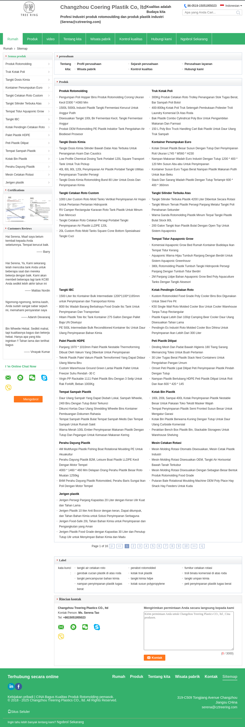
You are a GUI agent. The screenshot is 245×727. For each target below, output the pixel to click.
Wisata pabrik (100, 39)
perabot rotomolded (143, 568)
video (51, 39)
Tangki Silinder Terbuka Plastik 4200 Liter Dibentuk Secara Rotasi (193, 199)
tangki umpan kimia (196, 578)
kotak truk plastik (141, 573)
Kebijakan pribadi (20, 697)
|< (112, 546)
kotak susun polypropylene (148, 583)
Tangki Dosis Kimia (18, 79)
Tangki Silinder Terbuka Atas (24, 103)
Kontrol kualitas (130, 39)
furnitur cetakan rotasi (198, 568)
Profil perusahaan (89, 64)
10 (185, 546)
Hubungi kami (161, 39)
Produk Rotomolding (19, 64)
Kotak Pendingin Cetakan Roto (25, 127)
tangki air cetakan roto (91, 568)
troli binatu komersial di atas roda (205, 573)
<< (119, 546)
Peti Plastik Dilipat (17, 143)
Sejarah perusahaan (144, 64)
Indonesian (232, 5)
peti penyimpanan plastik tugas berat (207, 583)
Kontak (211, 677)
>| (202, 546)
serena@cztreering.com (219, 707)
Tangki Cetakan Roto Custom (24, 95)
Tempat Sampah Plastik (21, 151)
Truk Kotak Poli (15, 72)
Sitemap (230, 677)
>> (194, 546)
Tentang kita (72, 39)
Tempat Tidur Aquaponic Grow (25, 111)
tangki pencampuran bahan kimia (98, 578)
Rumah (12, 39)
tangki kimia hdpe (142, 578)
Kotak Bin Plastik (16, 158)
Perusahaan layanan (198, 64)
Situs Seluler (19, 712)
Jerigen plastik (15, 182)
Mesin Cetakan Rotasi (19, 174)
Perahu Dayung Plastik (20, 166)
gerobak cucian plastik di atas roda (99, 573)
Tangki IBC (12, 119)
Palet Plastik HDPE (18, 135)
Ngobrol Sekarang (194, 39)
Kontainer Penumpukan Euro (24, 87)
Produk (32, 39)
